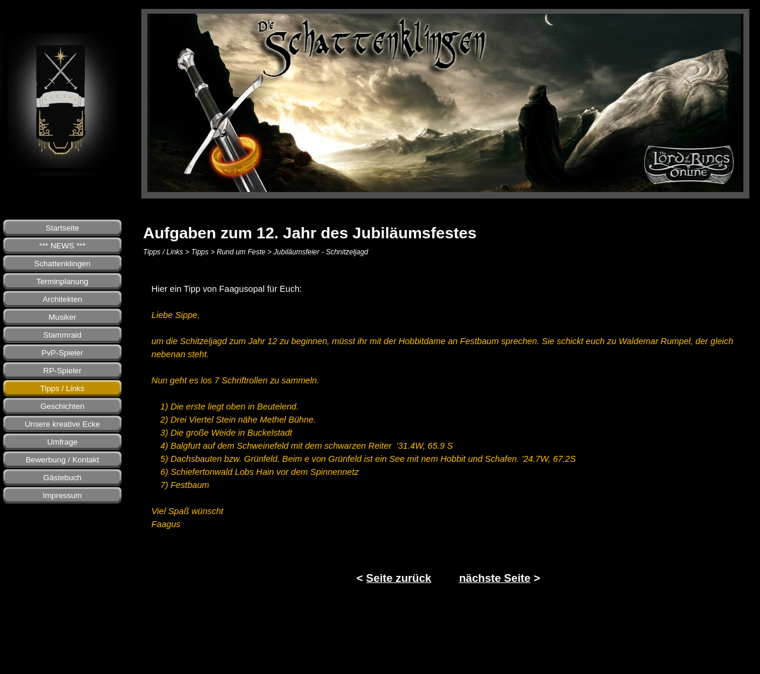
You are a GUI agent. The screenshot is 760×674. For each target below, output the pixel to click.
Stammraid (62, 334)
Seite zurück (399, 578)
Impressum (62, 495)
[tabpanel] (448, 434)
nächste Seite (494, 578)
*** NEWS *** (62, 245)
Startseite (62, 227)
